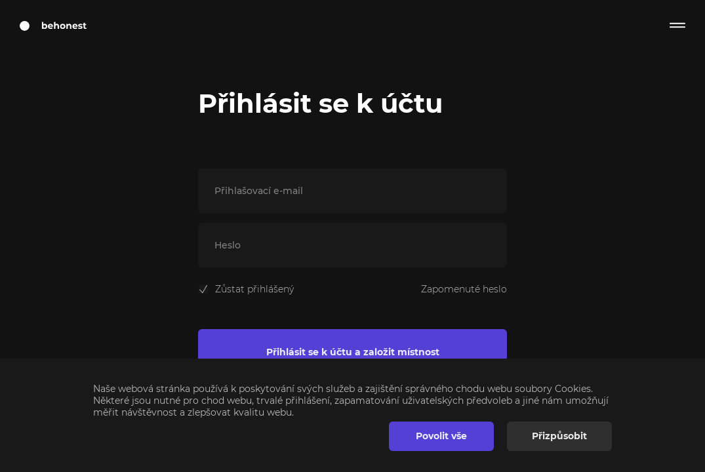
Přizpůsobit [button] (559, 436)
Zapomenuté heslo (464, 289)
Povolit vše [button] (441, 436)
